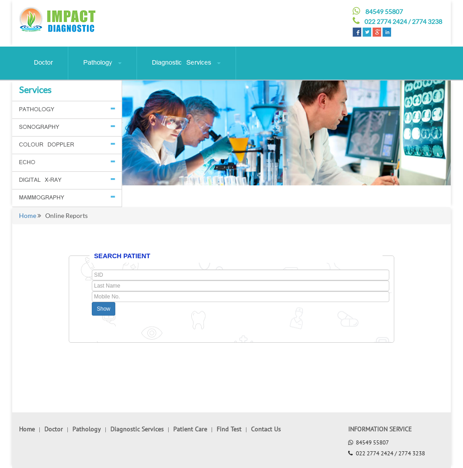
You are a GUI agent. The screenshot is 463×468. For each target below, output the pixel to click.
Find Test (229, 429)
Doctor (43, 62)
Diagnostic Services (137, 429)
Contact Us (266, 429)
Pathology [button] (102, 62)
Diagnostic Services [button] (186, 62)
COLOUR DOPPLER (50, 145)
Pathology (86, 429)
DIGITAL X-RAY (43, 180)
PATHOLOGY (40, 109)
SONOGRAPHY (42, 127)
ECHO (30, 162)
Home (27, 215)
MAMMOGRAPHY (45, 198)
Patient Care (190, 429)
